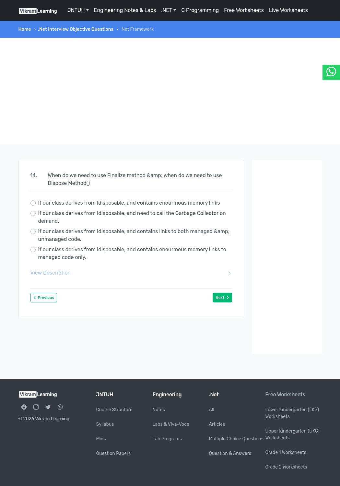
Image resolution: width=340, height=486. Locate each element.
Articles (217, 424)
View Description (131, 273)
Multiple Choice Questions (236, 439)
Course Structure (114, 410)
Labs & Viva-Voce (171, 424)
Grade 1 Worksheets (286, 452)
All (211, 410)
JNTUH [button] (76, 10)
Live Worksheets (288, 10)
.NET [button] (166, 10)
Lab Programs (167, 439)
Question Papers (113, 453)
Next (222, 297)
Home (24, 29)
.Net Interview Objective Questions (75, 29)
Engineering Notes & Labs (125, 10)
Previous (43, 297)
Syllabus (105, 424)
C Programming (200, 10)
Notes (159, 410)
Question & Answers (230, 453)
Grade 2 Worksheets (286, 467)
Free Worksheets (244, 10)
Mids (101, 439)
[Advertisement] (170, 91)
